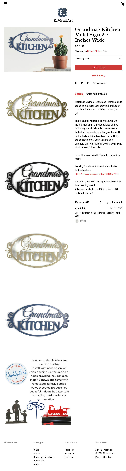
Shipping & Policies (96, 93)
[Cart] (122, 4)
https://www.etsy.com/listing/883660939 (96, 174)
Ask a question (99, 83)
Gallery (37, 464)
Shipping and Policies (44, 457)
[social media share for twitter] (82, 83)
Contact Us (39, 460)
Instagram (70, 453)
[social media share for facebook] (76, 83)
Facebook (69, 450)
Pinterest (69, 457)
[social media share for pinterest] (88, 83)
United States (94, 51)
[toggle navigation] (5, 3)
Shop (36, 450)
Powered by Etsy (103, 457)
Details (79, 93)
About (37, 453)
